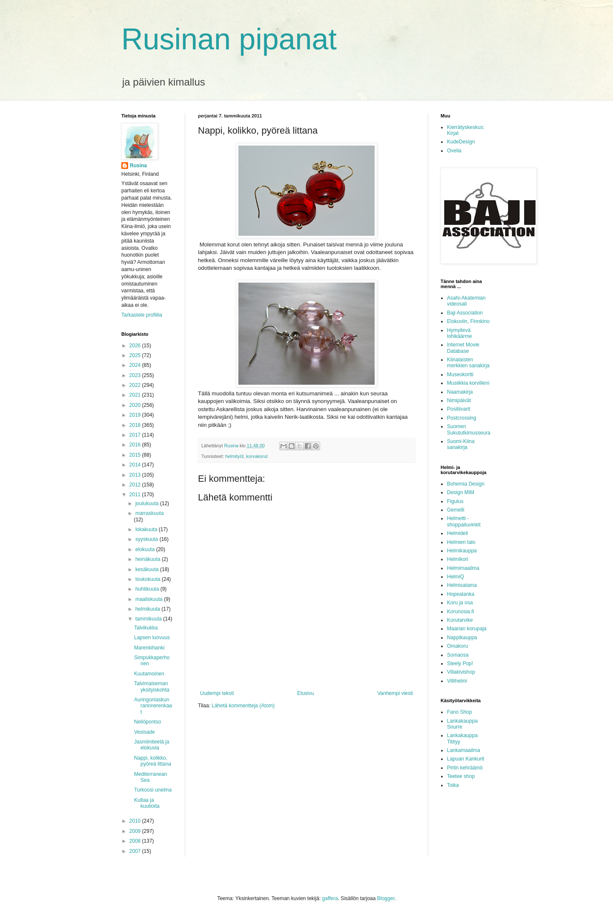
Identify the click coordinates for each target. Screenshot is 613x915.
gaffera (330, 898)
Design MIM (460, 492)
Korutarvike (460, 620)
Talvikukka (146, 628)
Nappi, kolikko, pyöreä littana (152, 761)
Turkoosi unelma (153, 790)
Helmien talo (461, 542)
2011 (135, 495)
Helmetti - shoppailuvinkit (464, 521)
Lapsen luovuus (152, 637)
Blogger (386, 898)
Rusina (138, 166)
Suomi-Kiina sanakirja (461, 444)
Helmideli (457, 533)
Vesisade (144, 732)
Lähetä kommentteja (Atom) (243, 706)
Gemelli (455, 510)
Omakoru (457, 646)
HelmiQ (455, 577)
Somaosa (458, 655)
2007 (135, 851)
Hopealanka (460, 594)
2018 (135, 425)
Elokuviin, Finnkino (468, 321)
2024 (135, 365)
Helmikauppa (462, 551)
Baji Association (465, 313)
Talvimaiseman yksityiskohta (151, 686)
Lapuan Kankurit (465, 759)
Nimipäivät (459, 400)
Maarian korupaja (467, 629)
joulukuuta (147, 503)
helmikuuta (148, 609)
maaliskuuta (149, 599)
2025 (135, 355)
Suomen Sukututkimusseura (468, 429)
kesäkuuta (147, 569)
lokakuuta (147, 529)
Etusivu (305, 693)
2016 (135, 445)
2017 (135, 435)
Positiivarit (458, 409)
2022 (135, 385)
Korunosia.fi (460, 612)
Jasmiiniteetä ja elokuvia (151, 745)
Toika (453, 785)
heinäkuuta (148, 559)
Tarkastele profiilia (141, 315)
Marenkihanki (149, 648)
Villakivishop (461, 672)
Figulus (455, 501)
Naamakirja (460, 392)
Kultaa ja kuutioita (147, 803)
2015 (135, 455)
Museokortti (460, 374)
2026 (135, 346)
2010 (135, 821)
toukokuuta (148, 579)
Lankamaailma (463, 750)
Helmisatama (462, 585)
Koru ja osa (460, 603)
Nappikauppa (462, 637)
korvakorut (256, 456)
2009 (135, 831)
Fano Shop (459, 712)
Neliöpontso (147, 722)
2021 (135, 395)
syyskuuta (147, 539)
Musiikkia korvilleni (468, 383)
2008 (135, 841)
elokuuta (145, 549)
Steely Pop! (460, 663)
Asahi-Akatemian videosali (466, 301)
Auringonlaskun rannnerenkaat (153, 706)
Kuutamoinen (149, 674)
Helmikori (457, 559)
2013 (135, 475)
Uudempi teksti (217, 693)
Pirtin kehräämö (465, 768)
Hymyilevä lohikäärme (459, 333)
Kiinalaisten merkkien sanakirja (468, 363)
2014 (135, 465)
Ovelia (454, 151)
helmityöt (234, 456)
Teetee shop (461, 776)
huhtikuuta (147, 589)
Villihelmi (457, 681)
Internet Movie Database (463, 348)
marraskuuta (149, 513)
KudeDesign (461, 142)
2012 (135, 485)
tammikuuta (149, 619)
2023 (135, 375)
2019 (135, 415)
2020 (135, 405)
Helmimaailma (463, 568)
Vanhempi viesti (395, 693)
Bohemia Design (465, 484)
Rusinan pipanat (229, 39)
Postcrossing (461, 418)
